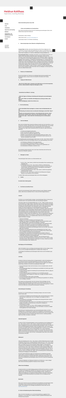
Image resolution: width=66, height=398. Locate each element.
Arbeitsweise (7, 27)
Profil (6, 25)
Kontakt (6, 38)
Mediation (6, 31)
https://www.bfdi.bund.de (22, 386)
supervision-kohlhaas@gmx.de (32, 37)
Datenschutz (7, 47)
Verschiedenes (7, 36)
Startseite (6, 23)
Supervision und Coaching (10, 29)
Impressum (7, 46)
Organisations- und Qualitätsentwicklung (9, 34)
